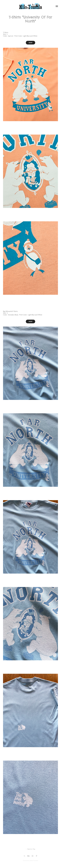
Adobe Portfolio (34, 860)
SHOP (30, 42)
